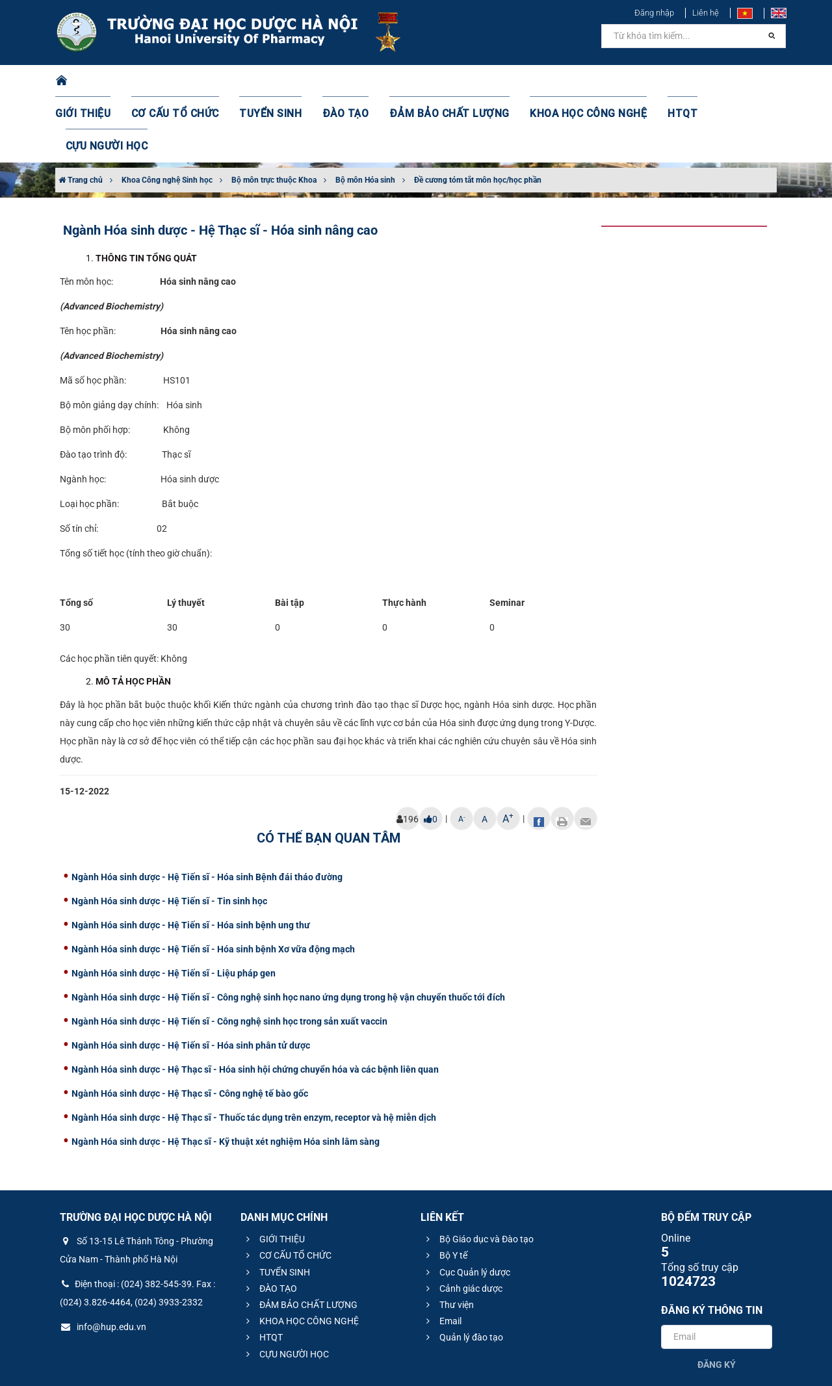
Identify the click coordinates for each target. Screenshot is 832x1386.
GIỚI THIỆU (100, 81)
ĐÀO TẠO (342, 81)
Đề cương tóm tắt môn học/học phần (477, 115)
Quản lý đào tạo (462, 1272)
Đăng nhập (654, 13)
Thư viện (448, 1240)
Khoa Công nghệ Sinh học (167, 115)
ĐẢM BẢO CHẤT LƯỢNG (436, 81)
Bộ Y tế (444, 1190)
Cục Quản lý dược (466, 1207)
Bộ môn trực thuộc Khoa (274, 115)
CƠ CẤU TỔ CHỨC (185, 81)
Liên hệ (705, 13)
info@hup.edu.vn (103, 1262)
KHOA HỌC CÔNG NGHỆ (562, 81)
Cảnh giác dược (462, 1223)
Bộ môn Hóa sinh (365, 115)
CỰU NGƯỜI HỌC (721, 81)
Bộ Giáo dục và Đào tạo (478, 1174)
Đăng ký (716, 1299)
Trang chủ (80, 115)
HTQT (649, 81)
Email (442, 1256)
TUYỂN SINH (273, 81)
